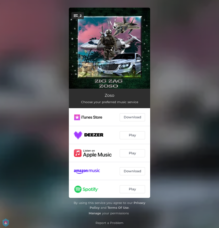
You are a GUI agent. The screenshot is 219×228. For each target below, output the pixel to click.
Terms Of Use (118, 208)
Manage (95, 213)
